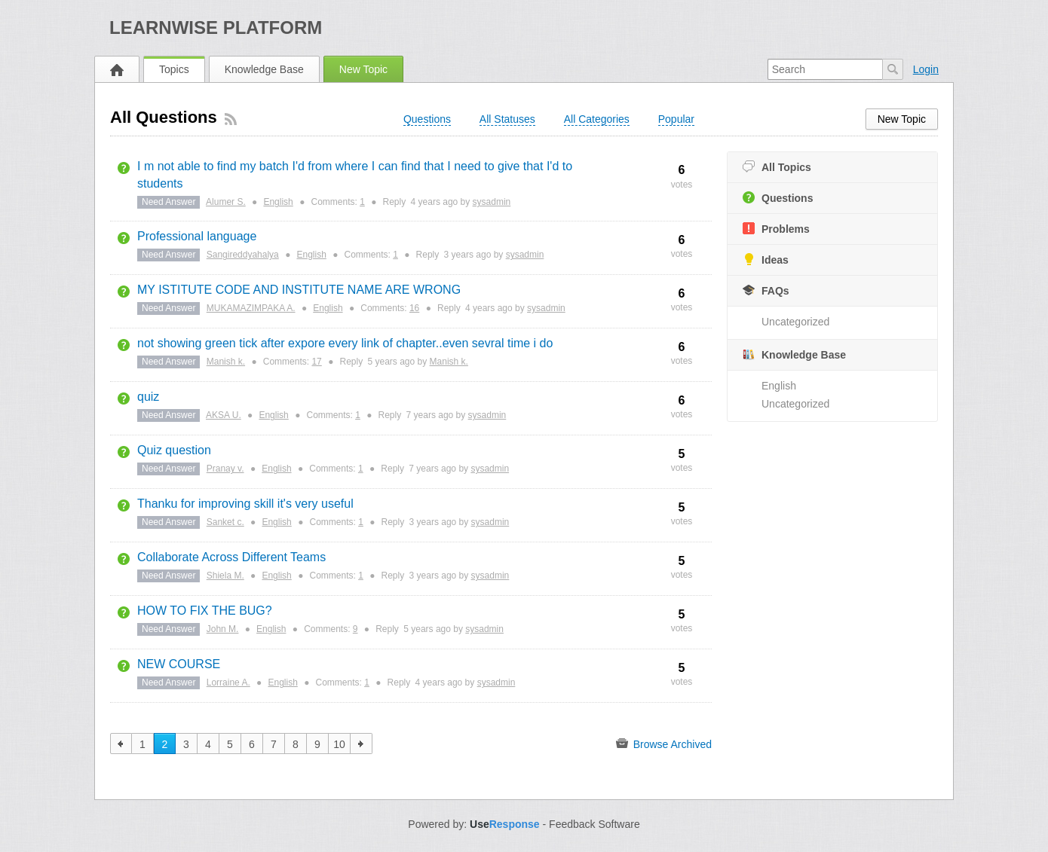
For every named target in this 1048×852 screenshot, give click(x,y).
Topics (174, 69)
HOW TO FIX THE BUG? (204, 610)
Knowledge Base (264, 69)
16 (414, 308)
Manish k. (226, 361)
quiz (148, 396)
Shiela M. (225, 575)
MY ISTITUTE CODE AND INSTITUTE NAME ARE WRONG (299, 289)
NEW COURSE (178, 664)
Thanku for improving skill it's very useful (245, 503)
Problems (776, 228)
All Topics (777, 166)
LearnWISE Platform (215, 27)
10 (339, 744)
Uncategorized (795, 322)
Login (926, 69)
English (778, 386)
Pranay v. (225, 468)
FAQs (766, 290)
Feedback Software (594, 824)
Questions (778, 197)
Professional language (196, 236)
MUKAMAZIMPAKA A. (251, 308)
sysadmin (492, 202)
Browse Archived (664, 743)
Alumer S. (226, 202)
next (361, 743)
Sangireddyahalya (243, 254)
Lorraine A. (228, 682)
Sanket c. (225, 522)
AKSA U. (223, 415)
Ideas (766, 259)
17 (316, 361)
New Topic (363, 69)
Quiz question (174, 450)
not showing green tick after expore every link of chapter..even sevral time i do (345, 343)
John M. (223, 629)
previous (121, 743)
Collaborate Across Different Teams (231, 557)
